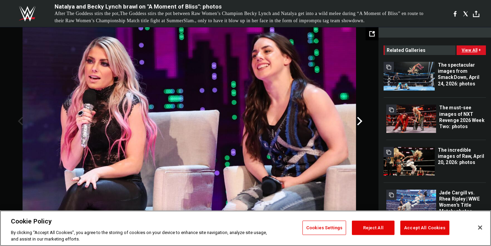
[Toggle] (476, 14)
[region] (245, 228)
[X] (465, 13)
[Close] (480, 227)
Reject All (373, 227)
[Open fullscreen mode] (372, 33)
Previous (20, 121)
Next (359, 121)
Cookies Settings (324, 227)
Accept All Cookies (424, 227)
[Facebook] (455, 13)
